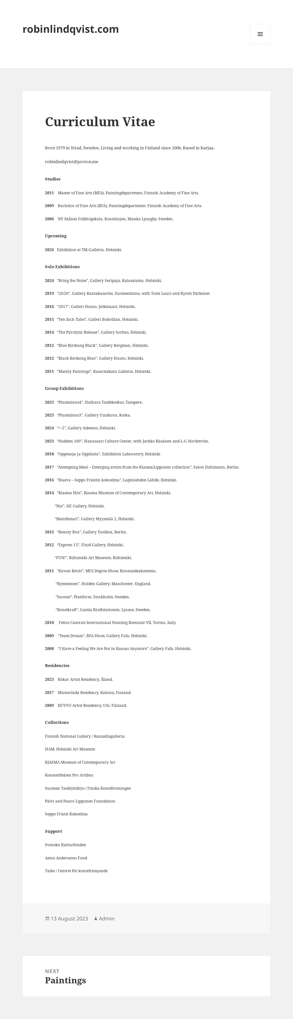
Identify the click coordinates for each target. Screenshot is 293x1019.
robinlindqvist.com (70, 29)
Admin (107, 918)
